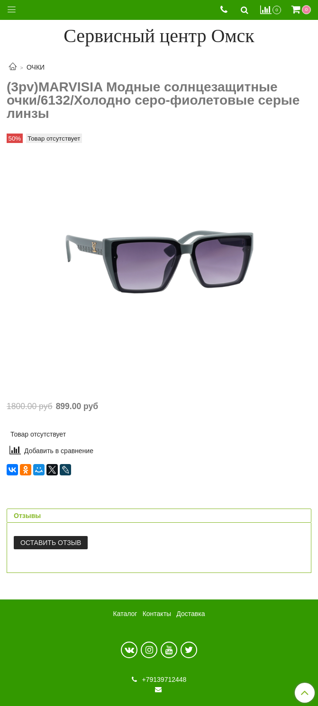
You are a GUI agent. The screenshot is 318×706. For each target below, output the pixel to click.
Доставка (190, 613)
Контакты (157, 613)
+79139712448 (163, 679)
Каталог (125, 613)
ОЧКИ (36, 67)
